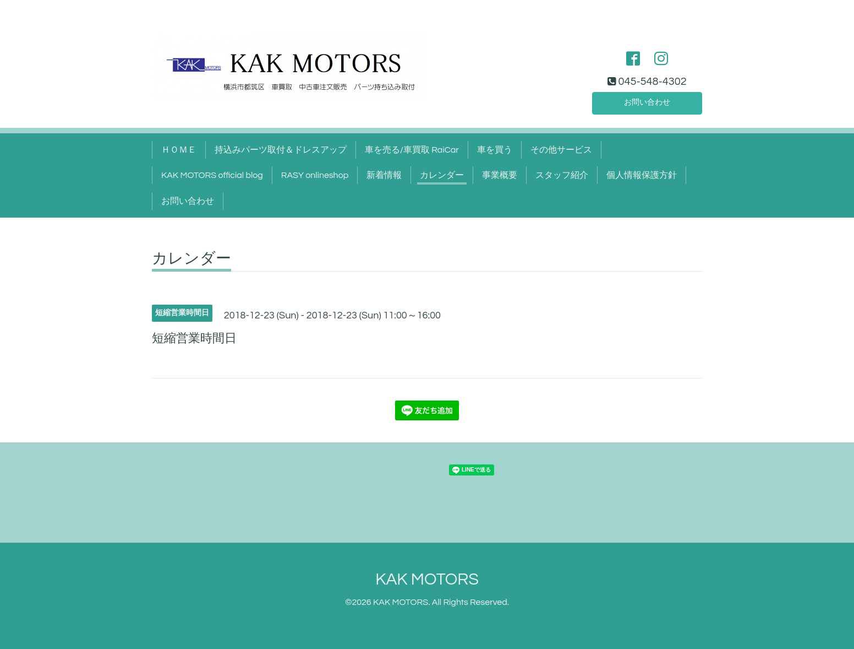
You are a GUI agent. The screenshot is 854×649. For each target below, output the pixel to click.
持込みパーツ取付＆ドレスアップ (281, 149)
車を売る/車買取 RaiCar (412, 149)
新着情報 (384, 175)
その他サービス (561, 149)
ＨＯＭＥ (178, 149)
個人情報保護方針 (641, 175)
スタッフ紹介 (561, 175)
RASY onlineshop (314, 175)
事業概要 (499, 175)
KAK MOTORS (427, 579)
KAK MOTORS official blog (212, 175)
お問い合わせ (647, 101)
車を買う (494, 149)
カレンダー (442, 175)
